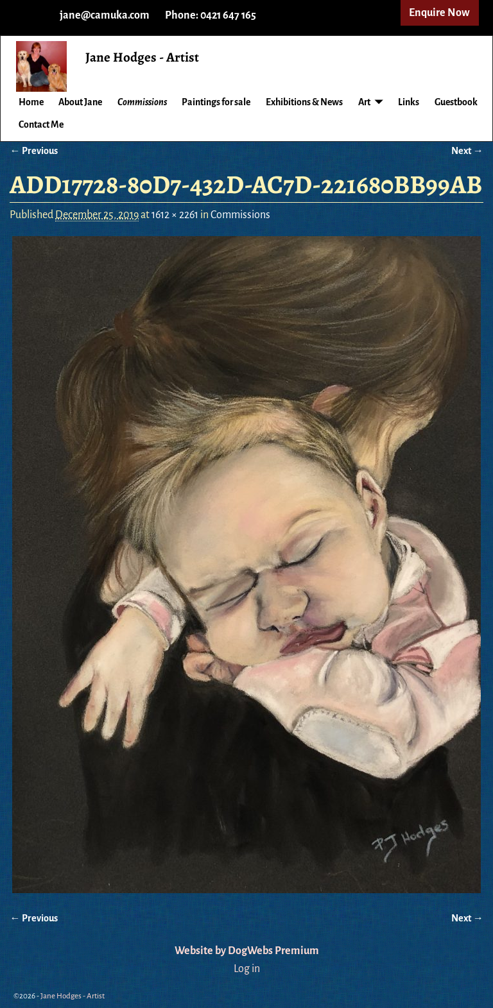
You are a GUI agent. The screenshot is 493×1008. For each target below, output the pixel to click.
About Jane (80, 102)
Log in (247, 969)
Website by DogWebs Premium (247, 951)
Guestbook (456, 102)
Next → (467, 151)
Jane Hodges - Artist (142, 57)
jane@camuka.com (105, 15)
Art (364, 102)
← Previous (33, 151)
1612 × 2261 (174, 215)
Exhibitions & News (304, 102)
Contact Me (41, 124)
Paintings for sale (216, 102)
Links (408, 102)
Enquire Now (439, 13)
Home (31, 102)
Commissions (142, 102)
